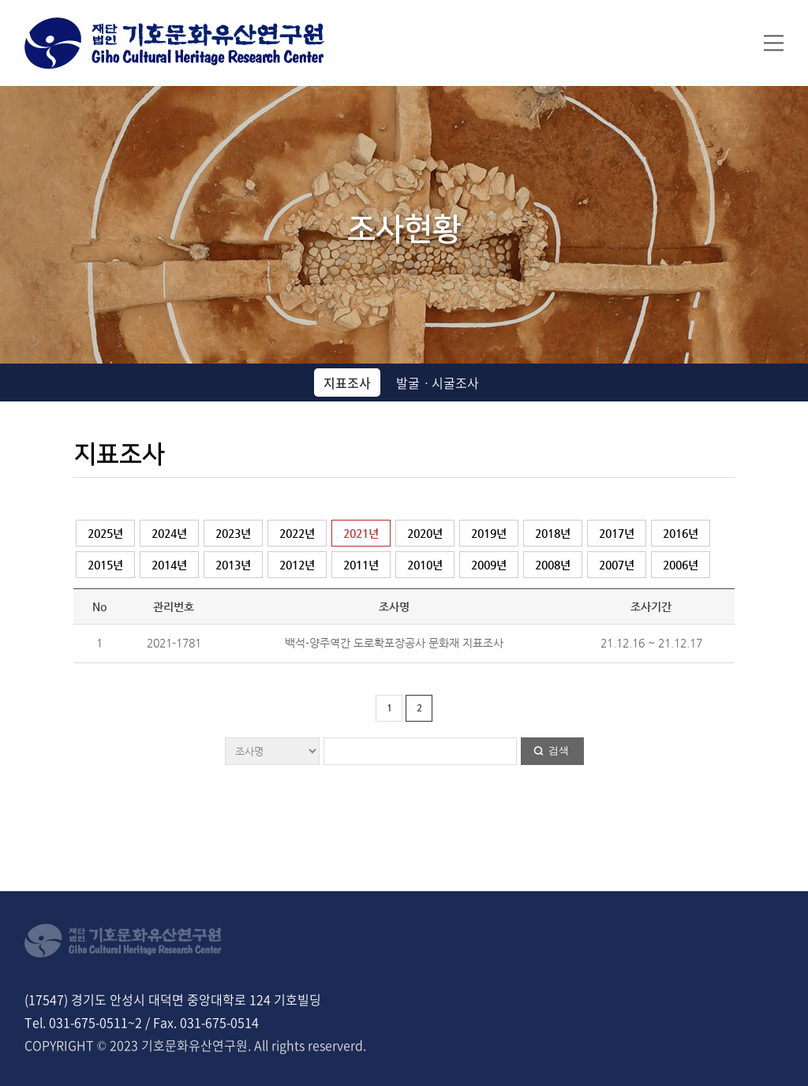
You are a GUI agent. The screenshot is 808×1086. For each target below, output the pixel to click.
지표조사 (347, 382)
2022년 (297, 533)
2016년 (680, 533)
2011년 (361, 564)
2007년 (616, 564)
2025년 (105, 533)
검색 (558, 750)
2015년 (105, 564)
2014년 (169, 564)
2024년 (169, 533)
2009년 (489, 564)
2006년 (680, 564)
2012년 (297, 564)
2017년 (616, 533)
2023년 (233, 533)
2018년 (552, 533)
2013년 (233, 564)
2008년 (552, 564)
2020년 (425, 533)
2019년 (489, 533)
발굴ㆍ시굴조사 (437, 382)
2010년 (425, 564)
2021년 (361, 533)
